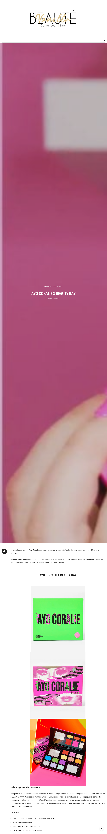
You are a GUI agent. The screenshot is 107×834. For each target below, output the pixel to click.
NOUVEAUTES (48, 286)
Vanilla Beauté (54, 298)
